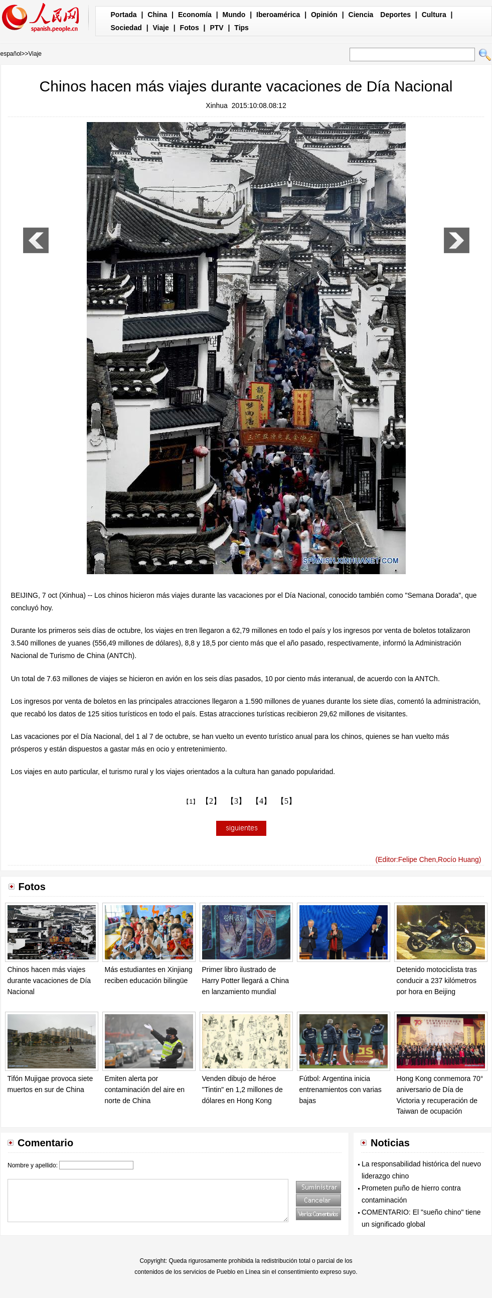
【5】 (286, 801)
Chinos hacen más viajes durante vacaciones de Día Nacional (49, 980)
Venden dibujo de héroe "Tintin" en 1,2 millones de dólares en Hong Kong (242, 1089)
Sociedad (126, 28)
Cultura (434, 15)
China (157, 15)
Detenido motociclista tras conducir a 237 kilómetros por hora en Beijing (437, 980)
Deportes (395, 15)
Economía (195, 15)
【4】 (261, 801)
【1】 (191, 801)
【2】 (211, 801)
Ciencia (361, 15)
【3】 (236, 801)
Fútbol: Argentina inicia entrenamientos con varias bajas (340, 1089)
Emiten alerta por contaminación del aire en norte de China (145, 1089)
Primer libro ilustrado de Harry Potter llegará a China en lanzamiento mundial (245, 980)
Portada (124, 15)
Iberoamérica (278, 15)
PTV (216, 28)
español (11, 53)
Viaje (160, 28)
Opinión (324, 15)
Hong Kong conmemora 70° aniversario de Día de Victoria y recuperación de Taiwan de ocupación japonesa (440, 1100)
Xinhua (217, 105)
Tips (241, 28)
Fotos (189, 28)
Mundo (234, 15)
